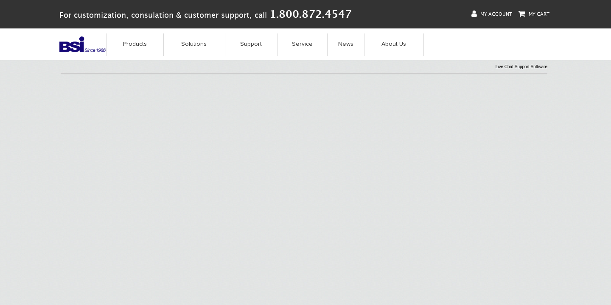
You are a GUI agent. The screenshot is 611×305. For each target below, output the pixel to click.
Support (251, 44)
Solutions (194, 44)
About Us (393, 44)
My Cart (533, 14)
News (345, 44)
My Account (491, 14)
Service (302, 44)
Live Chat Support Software (521, 66)
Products (135, 44)
